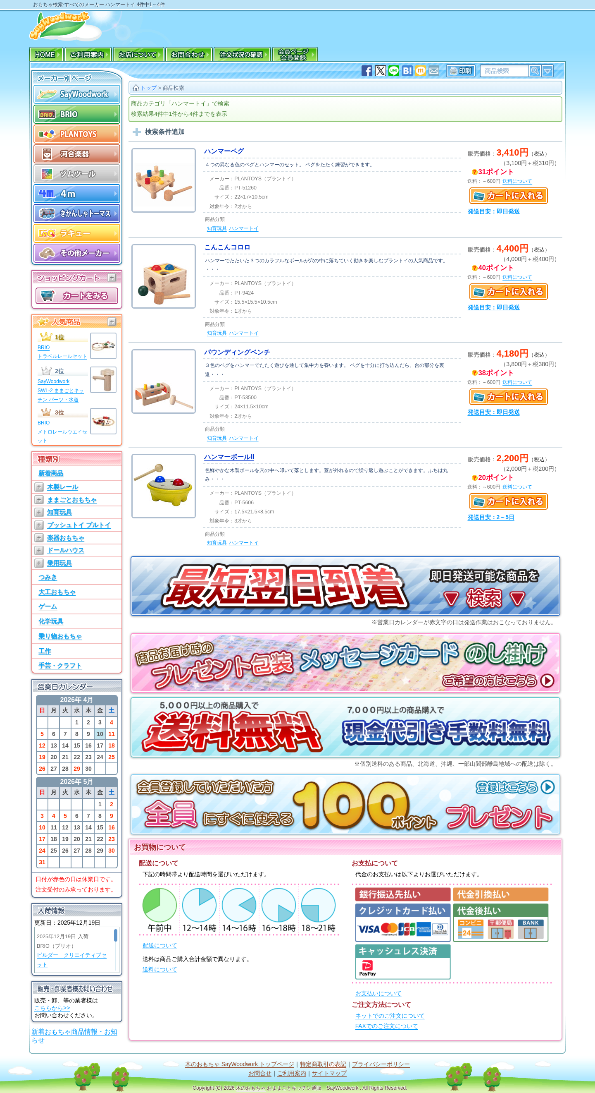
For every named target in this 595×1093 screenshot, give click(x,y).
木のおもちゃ (251, 1088)
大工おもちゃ (57, 591)
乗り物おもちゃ (60, 636)
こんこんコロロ (227, 247)
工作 (44, 650)
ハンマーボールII (229, 456)
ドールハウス (65, 550)
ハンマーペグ (224, 151)
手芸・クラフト (60, 665)
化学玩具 (50, 621)
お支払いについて (378, 993)
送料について (160, 969)
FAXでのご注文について (386, 1026)
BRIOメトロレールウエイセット (62, 431)
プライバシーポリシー (381, 1064)
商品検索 (173, 88)
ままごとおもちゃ (72, 499)
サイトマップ (329, 1073)
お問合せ (259, 1073)
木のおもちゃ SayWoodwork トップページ (239, 1064)
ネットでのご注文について (390, 1016)
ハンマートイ (244, 228)
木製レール (62, 486)
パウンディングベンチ (237, 352)
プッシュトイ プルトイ (79, 524)
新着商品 (50, 473)
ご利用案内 (291, 1073)
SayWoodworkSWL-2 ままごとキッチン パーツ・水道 (61, 390)
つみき (47, 576)
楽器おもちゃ (65, 537)
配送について (160, 945)
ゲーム (47, 606)
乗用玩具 (59, 562)
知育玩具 (59, 511)
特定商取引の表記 (323, 1064)
